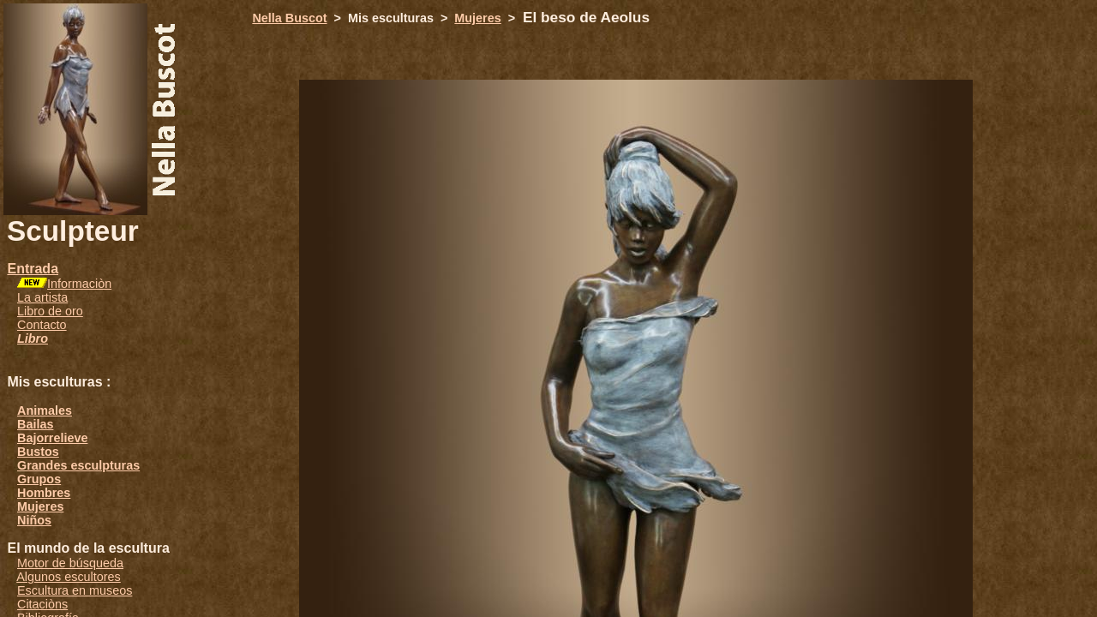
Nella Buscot (289, 18)
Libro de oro (50, 311)
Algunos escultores (68, 577)
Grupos (39, 479)
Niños (34, 520)
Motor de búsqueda (70, 563)
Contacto (42, 325)
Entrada (32, 268)
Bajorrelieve (52, 438)
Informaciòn (79, 284)
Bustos (38, 451)
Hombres (43, 493)
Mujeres (40, 506)
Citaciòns (42, 604)
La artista (42, 297)
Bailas (35, 424)
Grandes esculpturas (78, 465)
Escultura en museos (74, 590)
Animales (44, 410)
